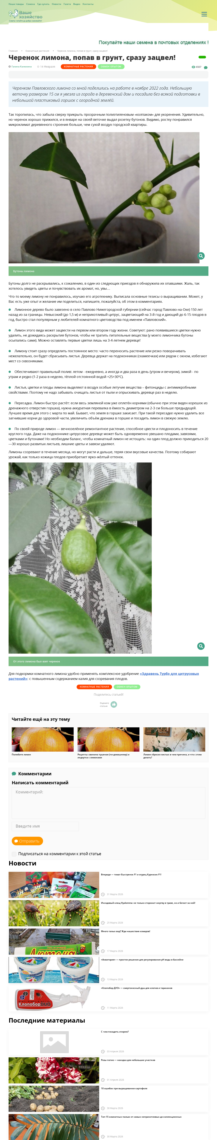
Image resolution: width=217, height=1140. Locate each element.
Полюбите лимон (21, 754)
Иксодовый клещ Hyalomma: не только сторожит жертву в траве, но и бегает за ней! (148, 902)
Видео (76, 4)
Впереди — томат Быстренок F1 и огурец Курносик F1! (131, 874)
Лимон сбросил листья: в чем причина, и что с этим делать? (172, 756)
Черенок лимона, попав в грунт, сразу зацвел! (82, 50)
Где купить (43, 4)
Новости (56, 4)
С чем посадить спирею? (115, 1031)
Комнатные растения (80, 66)
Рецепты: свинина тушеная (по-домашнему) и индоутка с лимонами (103, 756)
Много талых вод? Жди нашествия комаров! (125, 931)
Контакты (88, 4)
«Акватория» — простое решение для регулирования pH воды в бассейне (142, 959)
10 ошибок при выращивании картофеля (124, 1088)
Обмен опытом (116, 66)
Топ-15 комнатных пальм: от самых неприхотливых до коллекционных (141, 1116)
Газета (67, 4)
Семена (30, 4)
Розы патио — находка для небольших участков (128, 1059)
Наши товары (16, 4)
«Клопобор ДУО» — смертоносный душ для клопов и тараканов (136, 987)
